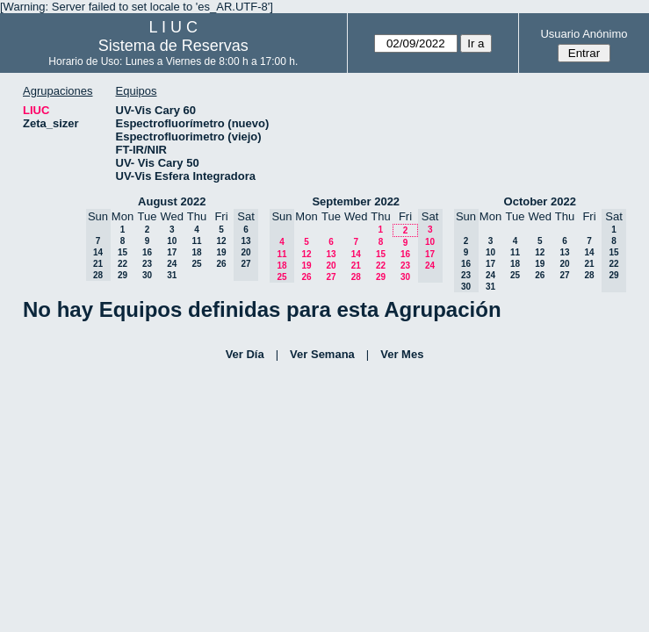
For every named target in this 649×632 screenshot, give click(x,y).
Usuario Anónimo (583, 33)
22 (122, 264)
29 (122, 275)
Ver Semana (322, 354)
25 (196, 264)
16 (147, 252)
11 (196, 241)
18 (196, 252)
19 (221, 252)
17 (172, 252)
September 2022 (356, 201)
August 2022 (172, 201)
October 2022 (540, 201)
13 (330, 254)
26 (221, 264)
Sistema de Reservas (173, 45)
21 (356, 265)
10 (172, 241)
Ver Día (245, 354)
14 (356, 254)
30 (147, 275)
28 (356, 277)
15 (122, 252)
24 (172, 264)
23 (147, 264)
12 (221, 241)
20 (330, 265)
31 (172, 275)
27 (330, 277)
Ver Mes (401, 354)
